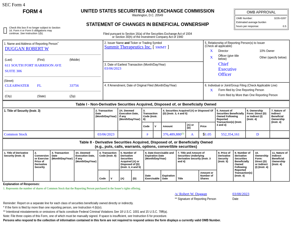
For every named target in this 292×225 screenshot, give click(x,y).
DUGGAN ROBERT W (27, 48)
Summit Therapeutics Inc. (127, 46)
